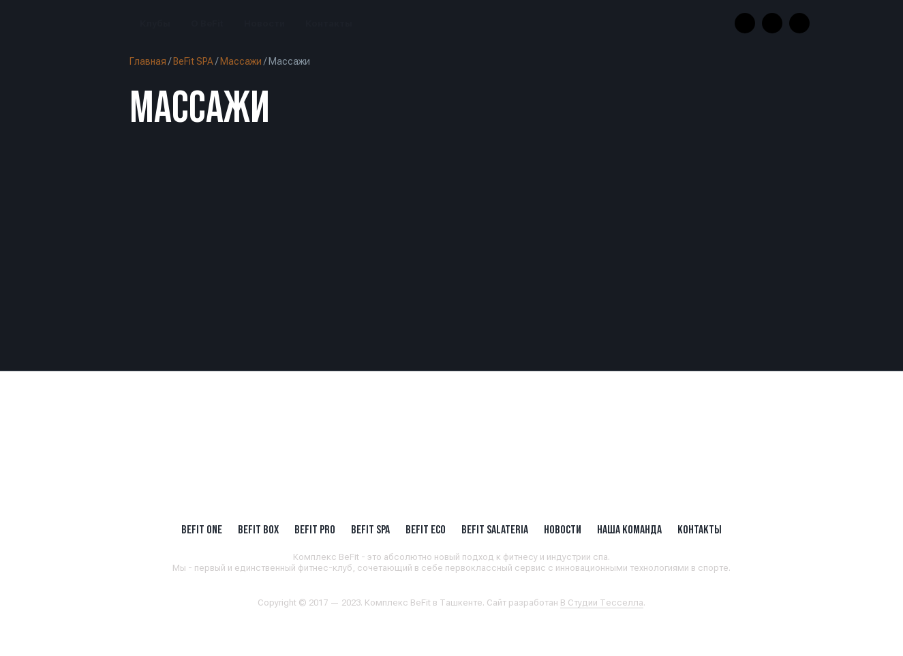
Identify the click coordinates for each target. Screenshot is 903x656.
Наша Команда (629, 529)
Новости (264, 23)
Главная (147, 61)
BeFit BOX (258, 529)
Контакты (328, 23)
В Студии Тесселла (601, 602)
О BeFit (207, 23)
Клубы (155, 23)
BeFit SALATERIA (494, 529)
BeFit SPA (193, 61)
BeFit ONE (201, 529)
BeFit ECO (425, 529)
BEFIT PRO (314, 529)
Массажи (241, 61)
